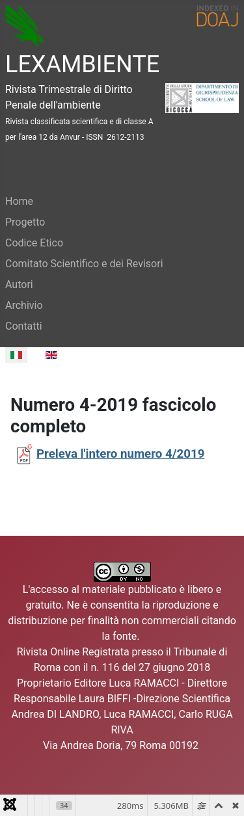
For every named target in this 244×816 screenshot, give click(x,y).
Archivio (24, 305)
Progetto (25, 222)
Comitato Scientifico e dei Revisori (84, 263)
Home (19, 201)
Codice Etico (34, 243)
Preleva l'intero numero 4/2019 (120, 454)
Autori (19, 284)
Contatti (23, 326)
